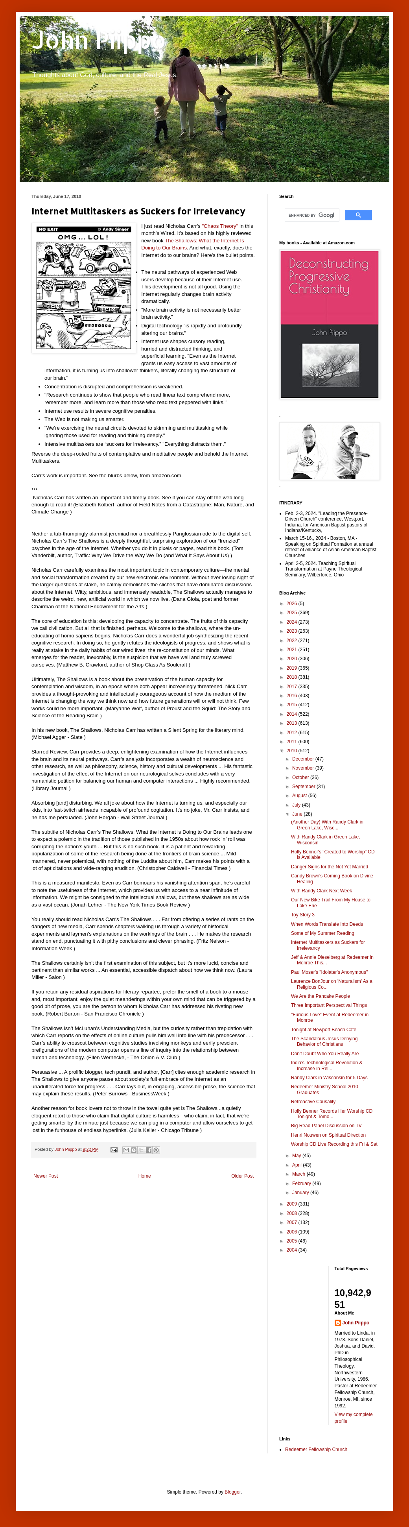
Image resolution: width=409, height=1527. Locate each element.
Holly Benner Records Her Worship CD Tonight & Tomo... (331, 1113)
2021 (292, 649)
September (304, 786)
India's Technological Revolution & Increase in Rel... (327, 1065)
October (301, 777)
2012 (292, 732)
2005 (292, 1241)
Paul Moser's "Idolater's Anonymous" (329, 972)
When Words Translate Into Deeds (327, 924)
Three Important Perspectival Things (329, 1005)
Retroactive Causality (313, 1101)
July (297, 805)
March (299, 1174)
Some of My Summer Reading (322, 933)
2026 (292, 603)
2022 (292, 640)
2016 (292, 695)
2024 (292, 622)
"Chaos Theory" (220, 226)
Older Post (242, 1176)
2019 (292, 668)
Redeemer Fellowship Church (316, 1449)
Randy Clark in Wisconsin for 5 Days (329, 1077)
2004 (292, 1250)
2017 (292, 686)
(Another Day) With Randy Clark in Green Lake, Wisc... (327, 824)
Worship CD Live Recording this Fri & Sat (334, 1144)
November (303, 768)
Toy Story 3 (303, 915)
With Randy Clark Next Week (321, 891)
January (301, 1192)
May (297, 1155)
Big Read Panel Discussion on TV (326, 1125)
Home (144, 1176)
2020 (292, 658)
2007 (292, 1222)
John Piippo (98, 39)
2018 (292, 677)
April (297, 1165)
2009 (292, 1204)
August (300, 795)
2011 (292, 741)
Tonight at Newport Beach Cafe (323, 1029)
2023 (292, 631)
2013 (292, 723)
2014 (292, 714)
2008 (292, 1213)
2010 (292, 750)
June (298, 814)
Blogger (233, 1492)
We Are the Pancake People (320, 996)
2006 (292, 1232)
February (302, 1183)
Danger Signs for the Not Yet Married (329, 867)
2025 (292, 612)
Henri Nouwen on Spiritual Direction (328, 1135)
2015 (292, 704)
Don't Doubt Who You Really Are (325, 1053)
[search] (311, 215)
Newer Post (45, 1176)
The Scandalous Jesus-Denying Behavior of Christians (324, 1041)
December (303, 759)
